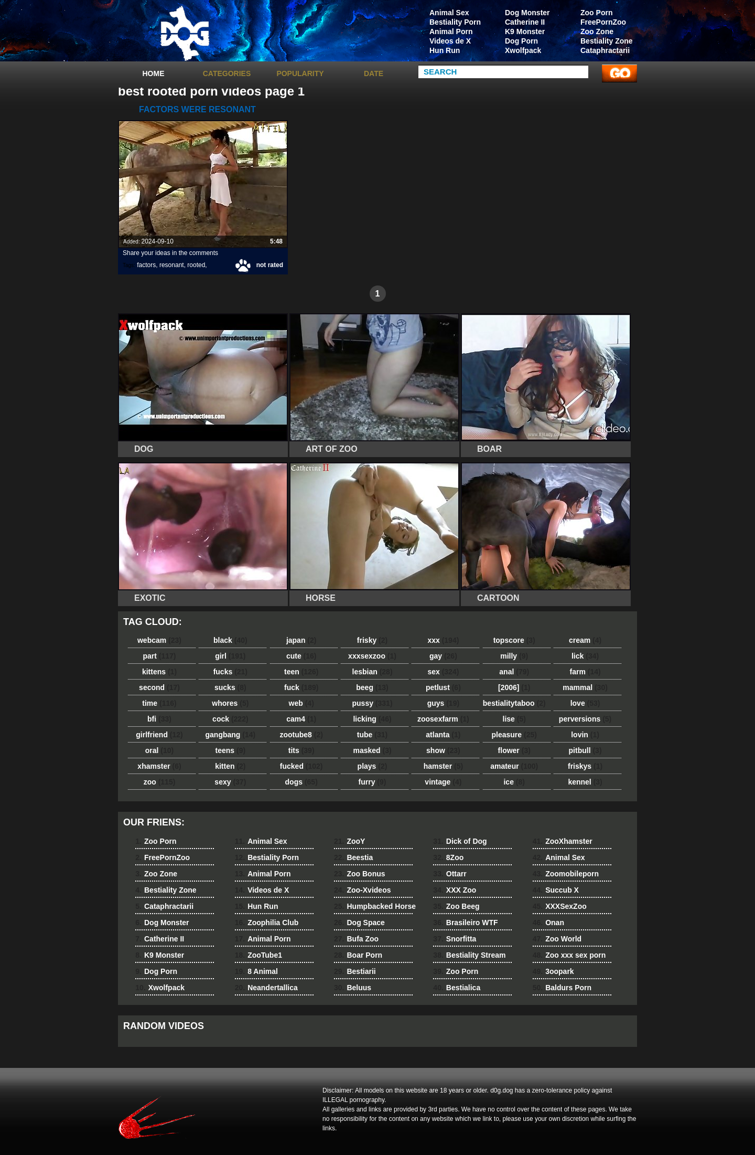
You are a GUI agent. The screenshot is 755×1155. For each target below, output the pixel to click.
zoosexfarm (443, 719)
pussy (372, 703)
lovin (585, 734)
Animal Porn (450, 31)
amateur (514, 766)
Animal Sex (449, 12)
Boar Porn (358, 955)
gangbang (231, 734)
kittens (159, 671)
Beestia (353, 857)
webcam (159, 640)
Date (373, 73)
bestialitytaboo (514, 703)
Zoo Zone (596, 31)
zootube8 (300, 734)
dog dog (184, 33)
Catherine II (525, 22)
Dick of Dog (460, 841)
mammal (585, 687)
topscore (514, 640)
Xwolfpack (523, 50)
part (159, 656)
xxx (443, 640)
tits (301, 750)
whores (230, 703)
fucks (230, 671)
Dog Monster (527, 12)
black (230, 640)
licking (372, 719)
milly (514, 656)
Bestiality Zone (606, 41)
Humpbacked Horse (375, 906)
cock (230, 719)
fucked (301, 766)
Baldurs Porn (562, 987)
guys (443, 703)
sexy (230, 782)
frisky (372, 640)
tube (372, 734)
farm (584, 671)
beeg (372, 687)
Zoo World (557, 939)
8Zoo (448, 857)
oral (159, 750)
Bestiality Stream (469, 955)
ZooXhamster (562, 841)
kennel (585, 782)
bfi (159, 719)
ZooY (349, 841)
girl (230, 656)
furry (372, 782)
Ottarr (449, 874)
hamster (443, 766)
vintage (443, 782)
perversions (585, 719)
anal (514, 671)
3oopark (553, 971)
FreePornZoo (603, 22)
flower (514, 750)
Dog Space (359, 922)
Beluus (352, 987)
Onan (548, 922)
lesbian (372, 671)
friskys (585, 766)
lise (514, 719)
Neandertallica (266, 987)
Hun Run (444, 50)
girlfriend (159, 734)
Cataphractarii (605, 50)
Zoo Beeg (456, 906)
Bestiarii (355, 971)
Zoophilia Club (267, 922)
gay (443, 656)
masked (372, 750)
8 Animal (256, 971)
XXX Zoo (454, 890)
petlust (443, 687)
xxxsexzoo (372, 656)
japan (301, 640)
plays (372, 766)
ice (513, 782)
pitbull (585, 750)
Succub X (556, 890)
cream (585, 640)
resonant (171, 265)
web (301, 703)
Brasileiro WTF (465, 922)
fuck (301, 687)
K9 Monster (525, 31)
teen (301, 671)
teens (230, 750)
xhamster (159, 766)
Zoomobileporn (566, 874)
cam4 (301, 719)
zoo (160, 782)
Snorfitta (454, 939)
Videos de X (450, 41)
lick (585, 656)
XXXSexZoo (560, 906)
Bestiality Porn (455, 22)
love (585, 703)
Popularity (299, 73)
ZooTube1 (258, 955)
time (159, 703)
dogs (301, 782)
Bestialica (456, 987)
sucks (230, 687)
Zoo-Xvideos (362, 890)
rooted (196, 265)
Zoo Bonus (359, 874)
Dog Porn (521, 41)
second (159, 687)
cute (301, 656)
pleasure (514, 734)
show (443, 750)
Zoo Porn (596, 12)
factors (146, 265)
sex (443, 671)
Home (154, 73)
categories (227, 73)
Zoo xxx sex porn (569, 955)
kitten (230, 766)
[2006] (514, 687)
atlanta (443, 734)
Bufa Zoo (356, 939)
